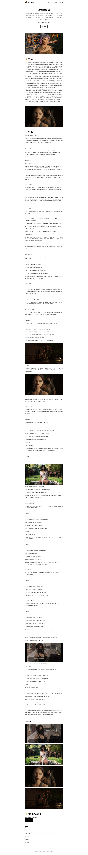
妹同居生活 (27, 834)
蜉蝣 (26, 831)
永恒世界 (27, 840)
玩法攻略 (55, 2)
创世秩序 (27, 843)
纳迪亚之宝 (27, 837)
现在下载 (61, 2)
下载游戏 (30, 820)
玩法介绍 (50, 2)
